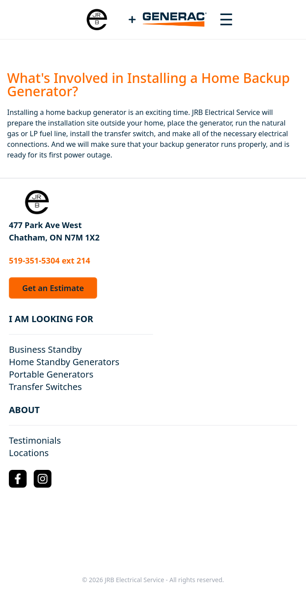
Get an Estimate (53, 288)
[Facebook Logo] (18, 479)
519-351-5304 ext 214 (49, 260)
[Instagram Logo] (42, 479)
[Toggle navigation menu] (226, 19)
